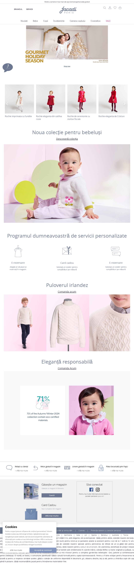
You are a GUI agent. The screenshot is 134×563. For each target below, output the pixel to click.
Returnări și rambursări (63, 530)
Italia (78, 535)
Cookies (81, 530)
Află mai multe (51, 516)
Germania (68, 535)
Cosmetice (95, 21)
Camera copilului (77, 21)
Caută (51, 495)
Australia (115, 535)
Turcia (125, 535)
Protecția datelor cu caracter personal (106, 530)
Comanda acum (67, 291)
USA (58, 535)
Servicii (29, 9)
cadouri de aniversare (88, 547)
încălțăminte (63, 538)
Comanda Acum (67, 368)
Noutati (24, 21)
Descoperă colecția (67, 138)
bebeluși (74, 541)
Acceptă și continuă (43, 550)
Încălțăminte (58, 21)
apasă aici (100, 496)
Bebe (35, 21)
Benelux (104, 535)
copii (113, 541)
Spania (94, 535)
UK (86, 535)
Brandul (18, 9)
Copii (45, 21)
